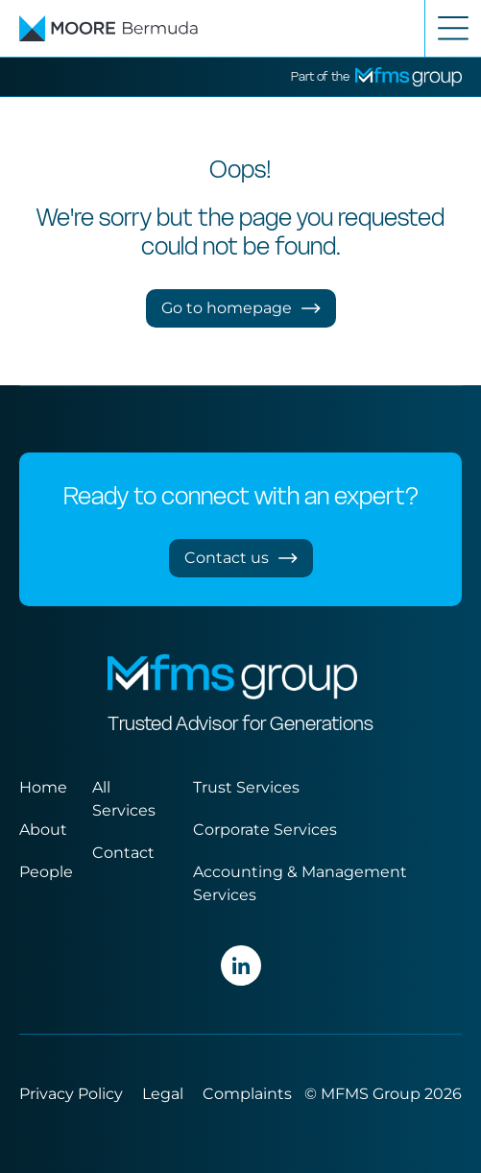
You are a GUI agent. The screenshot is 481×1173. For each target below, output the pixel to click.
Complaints (247, 1094)
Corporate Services (265, 829)
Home (43, 787)
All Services (124, 798)
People (46, 872)
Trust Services (246, 787)
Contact (123, 852)
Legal (162, 1094)
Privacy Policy (71, 1094)
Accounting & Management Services (300, 883)
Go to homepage (241, 308)
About (43, 829)
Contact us (241, 558)
